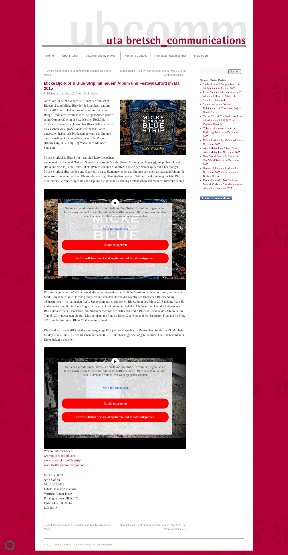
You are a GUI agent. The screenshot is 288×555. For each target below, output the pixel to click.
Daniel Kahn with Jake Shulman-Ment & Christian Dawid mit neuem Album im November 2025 (222, 184)
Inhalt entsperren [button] (115, 244)
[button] (10, 545)
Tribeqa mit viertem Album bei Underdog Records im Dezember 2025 (220, 132)
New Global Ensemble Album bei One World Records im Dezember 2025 (221, 160)
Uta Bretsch (90, 93)
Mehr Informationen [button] (115, 228)
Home (50, 55)
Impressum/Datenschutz (170, 55)
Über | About (70, 55)
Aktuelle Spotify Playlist (101, 55)
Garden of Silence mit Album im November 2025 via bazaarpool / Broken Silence (220, 172)
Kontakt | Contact (136, 55)
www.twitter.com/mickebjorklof (64, 465)
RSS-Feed (201, 55)
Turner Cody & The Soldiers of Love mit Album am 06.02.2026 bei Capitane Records (223, 120)
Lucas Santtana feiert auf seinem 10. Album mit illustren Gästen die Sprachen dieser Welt (222, 96)
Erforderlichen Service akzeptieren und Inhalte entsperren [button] (115, 258)
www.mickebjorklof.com (59, 455)
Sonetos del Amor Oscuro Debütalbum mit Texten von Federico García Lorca (223, 108)
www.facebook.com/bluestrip (62, 460)
